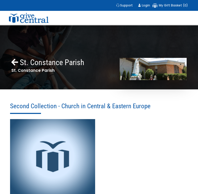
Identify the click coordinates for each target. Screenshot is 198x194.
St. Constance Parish (47, 62)
